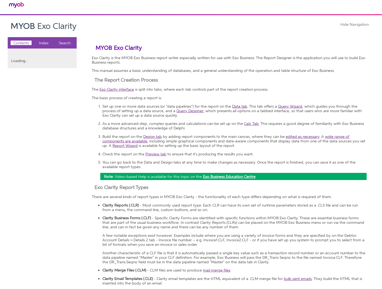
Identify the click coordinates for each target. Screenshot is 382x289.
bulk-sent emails (298, 278)
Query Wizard (290, 106)
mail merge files (216, 270)
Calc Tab (251, 123)
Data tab (239, 106)
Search (65, 43)
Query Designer (189, 110)
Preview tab (155, 154)
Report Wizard (125, 145)
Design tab (152, 136)
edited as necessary (302, 136)
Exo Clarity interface (116, 89)
